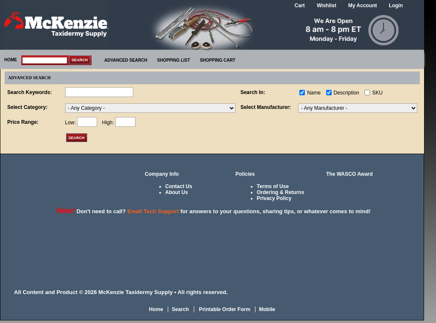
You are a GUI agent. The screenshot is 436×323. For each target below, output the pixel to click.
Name (314, 93)
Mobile (267, 309)
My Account (362, 6)
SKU (377, 93)
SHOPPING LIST (173, 60)
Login (396, 6)
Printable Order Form (224, 309)
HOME (10, 59)
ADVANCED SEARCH (125, 60)
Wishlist (326, 6)
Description (346, 93)
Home (156, 309)
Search (180, 309)
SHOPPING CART (217, 60)
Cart (300, 6)
